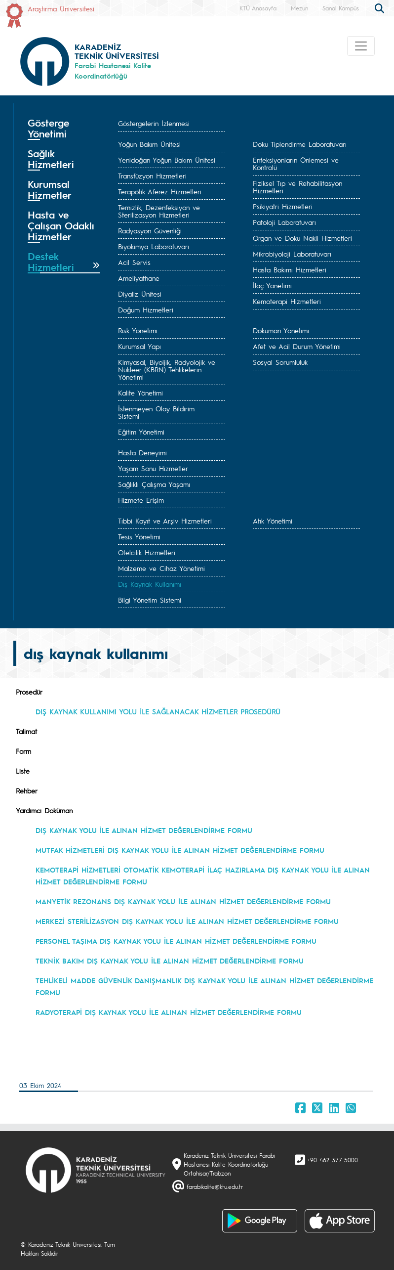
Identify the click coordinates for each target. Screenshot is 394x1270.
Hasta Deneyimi (142, 452)
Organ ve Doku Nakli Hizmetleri (302, 237)
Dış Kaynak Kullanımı (149, 583)
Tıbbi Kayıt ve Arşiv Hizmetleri (165, 520)
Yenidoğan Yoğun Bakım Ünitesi (166, 159)
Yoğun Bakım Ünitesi (149, 143)
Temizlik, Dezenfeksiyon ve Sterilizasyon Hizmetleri (159, 211)
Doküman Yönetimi (281, 330)
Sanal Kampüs (340, 8)
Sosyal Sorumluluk (280, 361)
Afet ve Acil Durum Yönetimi (297, 346)
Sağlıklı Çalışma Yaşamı (154, 484)
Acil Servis (134, 262)
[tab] (64, 128)
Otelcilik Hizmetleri (146, 552)
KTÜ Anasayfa (257, 8)
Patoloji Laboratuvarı (284, 222)
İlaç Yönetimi (272, 285)
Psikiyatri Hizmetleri (283, 206)
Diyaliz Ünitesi (139, 293)
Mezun (299, 8)
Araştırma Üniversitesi (61, 8)
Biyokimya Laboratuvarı (153, 246)
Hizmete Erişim (141, 499)
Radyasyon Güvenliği (150, 230)
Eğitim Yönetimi (141, 431)
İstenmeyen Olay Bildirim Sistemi (156, 412)
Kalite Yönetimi (140, 392)
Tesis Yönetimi (139, 536)
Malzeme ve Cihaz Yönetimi (161, 568)
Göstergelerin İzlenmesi (154, 123)
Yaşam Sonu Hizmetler (153, 468)
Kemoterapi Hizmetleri (287, 301)
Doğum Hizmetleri (145, 309)
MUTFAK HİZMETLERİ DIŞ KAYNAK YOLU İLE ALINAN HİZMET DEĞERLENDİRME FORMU (180, 849)
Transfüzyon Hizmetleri (152, 175)
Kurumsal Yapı (139, 346)
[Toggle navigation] (361, 46)
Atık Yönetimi (272, 520)
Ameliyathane (138, 277)
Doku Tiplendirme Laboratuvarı (300, 143)
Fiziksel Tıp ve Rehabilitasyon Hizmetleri (297, 186)
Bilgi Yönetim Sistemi (149, 599)
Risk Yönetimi (138, 330)
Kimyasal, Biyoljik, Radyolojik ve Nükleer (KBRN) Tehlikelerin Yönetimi (166, 369)
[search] (380, 7)
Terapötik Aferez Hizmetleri (159, 191)
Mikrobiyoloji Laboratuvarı (292, 253)
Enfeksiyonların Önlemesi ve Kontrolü (296, 163)
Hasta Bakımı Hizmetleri (289, 269)
